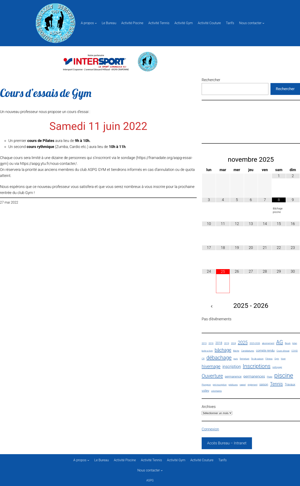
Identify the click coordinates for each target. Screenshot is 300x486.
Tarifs (230, 23)
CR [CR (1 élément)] (203, 358)
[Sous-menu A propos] (96, 23)
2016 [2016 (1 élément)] (211, 343)
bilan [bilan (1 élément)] (295, 343)
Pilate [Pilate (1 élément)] (269, 376)
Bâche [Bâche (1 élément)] (236, 350)
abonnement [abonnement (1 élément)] (268, 343)
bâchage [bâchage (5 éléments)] (223, 350)
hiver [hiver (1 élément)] (283, 358)
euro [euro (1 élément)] (235, 358)
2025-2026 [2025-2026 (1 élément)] (254, 343)
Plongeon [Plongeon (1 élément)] (206, 384)
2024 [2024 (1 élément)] (233, 343)
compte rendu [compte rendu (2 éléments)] (265, 350)
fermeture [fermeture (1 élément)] (244, 358)
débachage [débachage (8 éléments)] (219, 358)
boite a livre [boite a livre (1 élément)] (207, 350)
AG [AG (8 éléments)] (279, 342)
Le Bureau (109, 23)
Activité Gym (183, 23)
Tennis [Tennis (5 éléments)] (276, 384)
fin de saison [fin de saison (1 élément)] (257, 358)
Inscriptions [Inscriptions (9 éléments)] (256, 366)
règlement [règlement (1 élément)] (252, 384)
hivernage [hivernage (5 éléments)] (211, 366)
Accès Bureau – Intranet (227, 443)
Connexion (210, 429)
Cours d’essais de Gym (45, 93)
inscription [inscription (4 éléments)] (231, 366)
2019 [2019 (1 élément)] (226, 343)
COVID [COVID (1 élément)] (294, 350)
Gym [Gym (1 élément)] (276, 358)
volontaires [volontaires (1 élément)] (216, 391)
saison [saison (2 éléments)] (263, 384)
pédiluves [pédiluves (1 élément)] (233, 384)
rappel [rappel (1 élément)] (243, 384)
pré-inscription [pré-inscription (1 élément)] (220, 384)
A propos (87, 23)
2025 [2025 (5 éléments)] (243, 342)
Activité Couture (209, 23)
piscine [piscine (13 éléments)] (283, 375)
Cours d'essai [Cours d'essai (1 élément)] (283, 350)
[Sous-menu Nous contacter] (263, 23)
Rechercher (211, 80)
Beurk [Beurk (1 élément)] (287, 343)
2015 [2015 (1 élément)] (204, 343)
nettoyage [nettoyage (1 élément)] (277, 367)
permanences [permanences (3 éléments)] (254, 376)
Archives (209, 406)
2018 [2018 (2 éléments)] (218, 343)
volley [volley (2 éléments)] (205, 391)
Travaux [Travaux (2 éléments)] (290, 384)
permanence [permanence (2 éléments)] (233, 376)
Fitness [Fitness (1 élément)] (269, 358)
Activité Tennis (158, 23)
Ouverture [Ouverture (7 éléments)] (212, 376)
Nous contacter (250, 23)
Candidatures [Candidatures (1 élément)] (247, 350)
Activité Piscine (132, 23)
